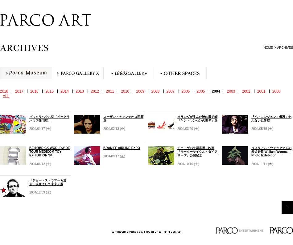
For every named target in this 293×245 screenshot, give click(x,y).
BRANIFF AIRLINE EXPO (121, 148)
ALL (6, 96)
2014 (64, 91)
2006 (186, 91)
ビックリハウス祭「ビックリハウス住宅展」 (49, 118)
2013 (80, 91)
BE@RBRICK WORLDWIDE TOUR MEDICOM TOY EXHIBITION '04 (49, 151)
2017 (19, 91)
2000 (276, 91)
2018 (4, 91)
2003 (231, 91)
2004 (216, 91)
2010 (125, 91)
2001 (261, 91)
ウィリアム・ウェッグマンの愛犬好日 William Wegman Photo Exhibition (271, 151)
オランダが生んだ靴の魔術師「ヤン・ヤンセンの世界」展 (197, 118)
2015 (49, 91)
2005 (201, 91)
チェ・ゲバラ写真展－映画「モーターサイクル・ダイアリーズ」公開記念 (197, 151)
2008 (155, 91)
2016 (34, 91)
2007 (171, 91)
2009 (140, 91)
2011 (110, 91)
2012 (95, 91)
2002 (246, 91)
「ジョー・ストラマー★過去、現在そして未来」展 (47, 182)
